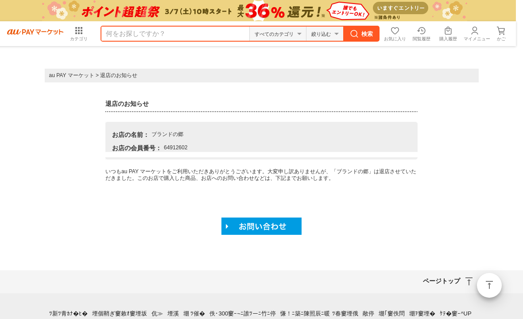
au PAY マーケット (71, 75)
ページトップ (489, 285)
